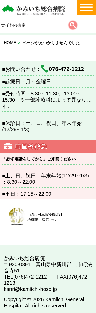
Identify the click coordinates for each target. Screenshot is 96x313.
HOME (10, 43)
